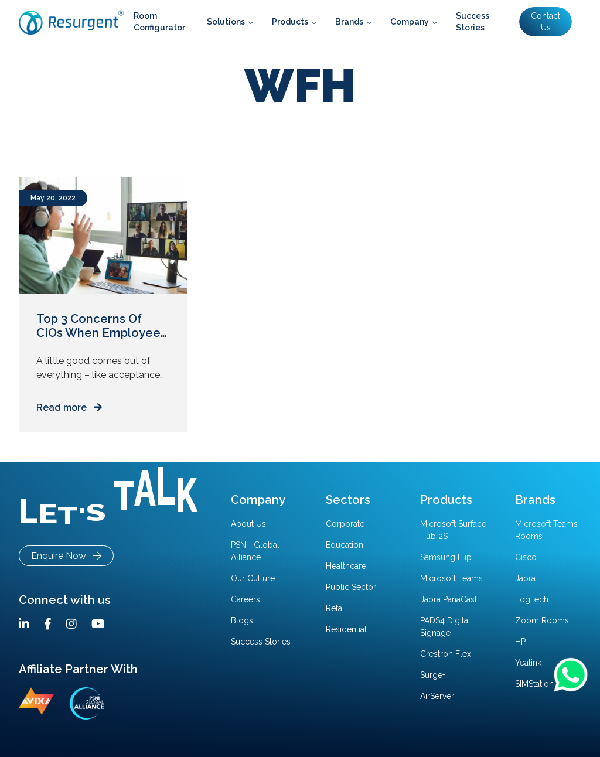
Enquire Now (66, 555)
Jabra (525, 578)
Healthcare (346, 566)
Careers (245, 599)
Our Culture (253, 578)
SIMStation (534, 683)
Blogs (242, 620)
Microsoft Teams (451, 578)
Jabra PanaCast (448, 599)
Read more (69, 407)
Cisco (526, 557)
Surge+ (432, 675)
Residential (346, 629)
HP (520, 641)
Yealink (528, 662)
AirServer (437, 696)
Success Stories (261, 641)
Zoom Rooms (542, 620)
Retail (336, 608)
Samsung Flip (446, 557)
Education (344, 545)
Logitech (531, 599)
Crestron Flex (445, 654)
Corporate (345, 523)
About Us (248, 523)
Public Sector (351, 587)
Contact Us (545, 21)
